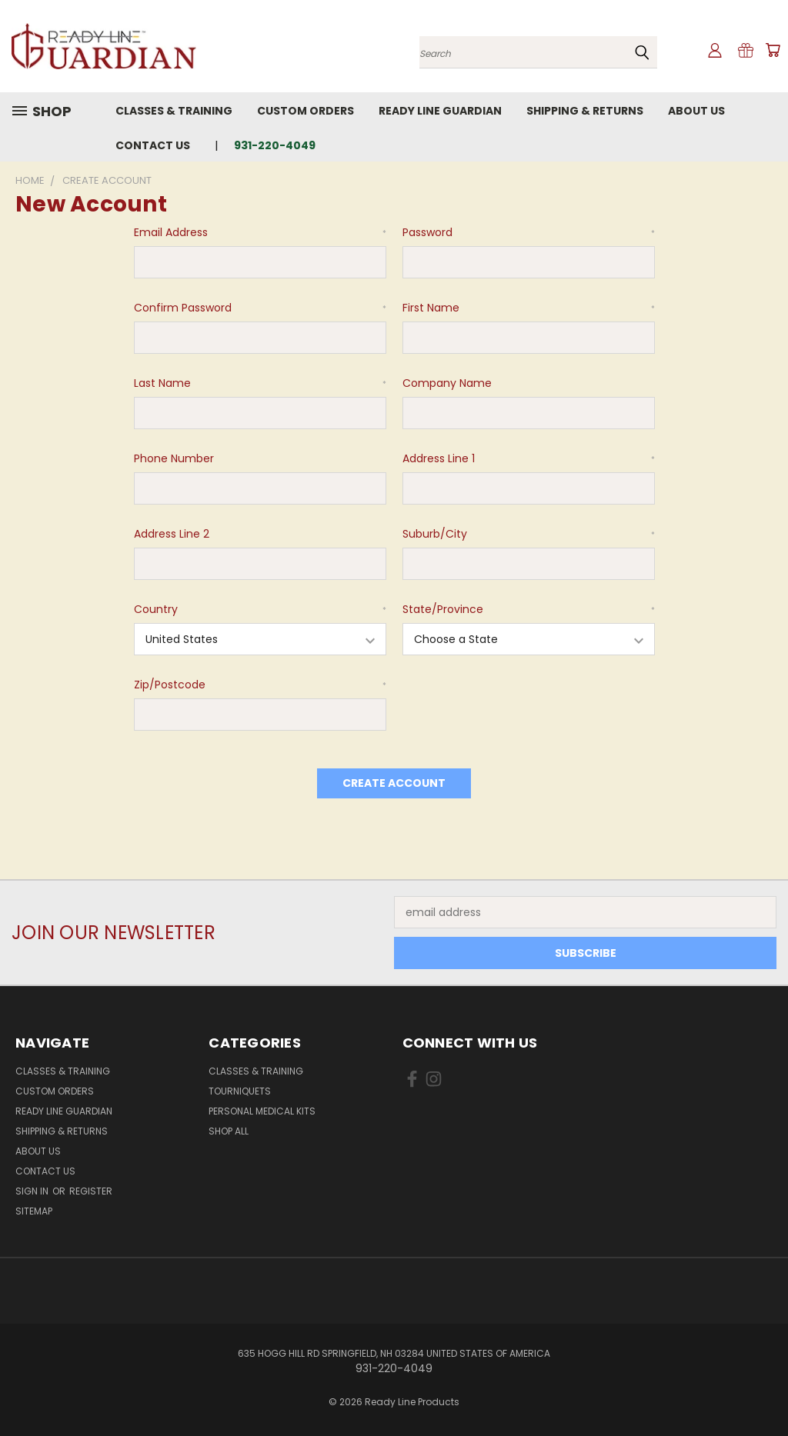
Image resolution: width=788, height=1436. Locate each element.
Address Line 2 (171, 533)
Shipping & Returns (584, 110)
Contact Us (152, 145)
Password (528, 232)
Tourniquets (240, 1091)
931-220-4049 (275, 145)
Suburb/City (528, 533)
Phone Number (174, 458)
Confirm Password (260, 307)
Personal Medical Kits (262, 1111)
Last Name (260, 383)
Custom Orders (305, 110)
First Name (528, 307)
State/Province (528, 609)
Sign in (33, 1191)
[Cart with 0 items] (772, 50)
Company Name (447, 383)
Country (260, 609)
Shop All (229, 1131)
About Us (696, 110)
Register (90, 1191)
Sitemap (33, 1211)
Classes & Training (173, 110)
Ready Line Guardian (440, 110)
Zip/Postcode (260, 684)
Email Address (260, 232)
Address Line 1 (528, 458)
